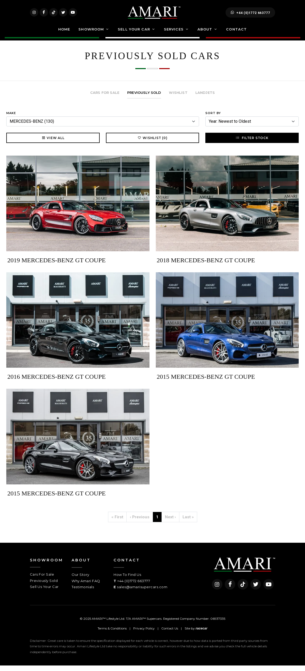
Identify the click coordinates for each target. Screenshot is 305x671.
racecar (201, 634)
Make (11, 118)
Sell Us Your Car (44, 592)
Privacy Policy (144, 634)
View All (52, 143)
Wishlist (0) (152, 143)
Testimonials (83, 593)
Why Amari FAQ (86, 586)
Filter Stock (252, 143)
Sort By (213, 118)
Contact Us (169, 634)
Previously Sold (44, 586)
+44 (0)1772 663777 (250, 15)
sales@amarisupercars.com (142, 593)
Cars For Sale (42, 580)
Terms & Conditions (112, 634)
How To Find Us (127, 580)
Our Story (80, 580)
